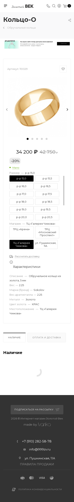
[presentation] (6, 110)
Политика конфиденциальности (40, 489)
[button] (27, 139)
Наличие (14, 337)
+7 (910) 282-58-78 (37, 441)
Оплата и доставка (46, 337)
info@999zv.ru (40, 449)
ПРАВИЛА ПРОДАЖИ (37, 464)
